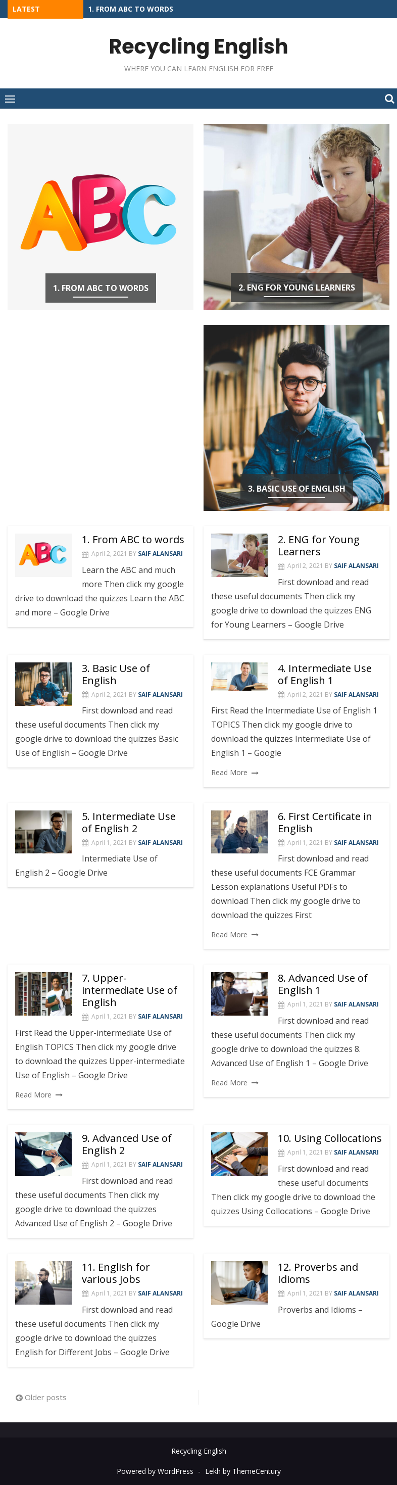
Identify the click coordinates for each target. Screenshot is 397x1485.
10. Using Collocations (330, 1138)
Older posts (46, 1397)
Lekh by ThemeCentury (243, 1470)
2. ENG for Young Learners (296, 287)
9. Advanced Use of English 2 (127, 1144)
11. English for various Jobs (116, 1273)
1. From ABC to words (130, 9)
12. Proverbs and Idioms (318, 1273)
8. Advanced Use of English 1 (323, 984)
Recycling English (198, 46)
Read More (229, 772)
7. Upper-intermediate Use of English (129, 990)
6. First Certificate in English (325, 822)
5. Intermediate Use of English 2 (129, 822)
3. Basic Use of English (296, 488)
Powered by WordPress (155, 1470)
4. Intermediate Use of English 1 (325, 674)
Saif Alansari (160, 553)
